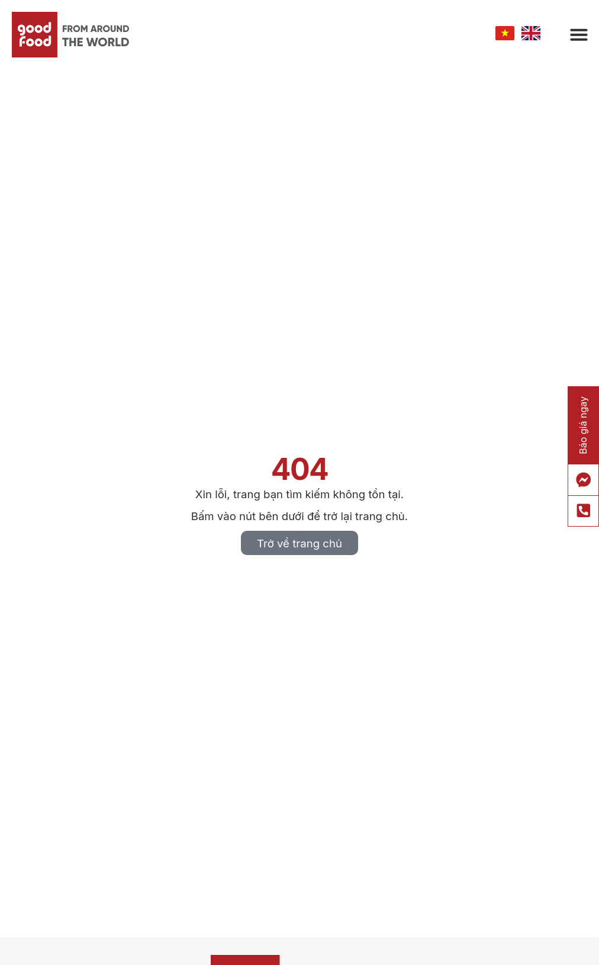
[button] (579, 34)
